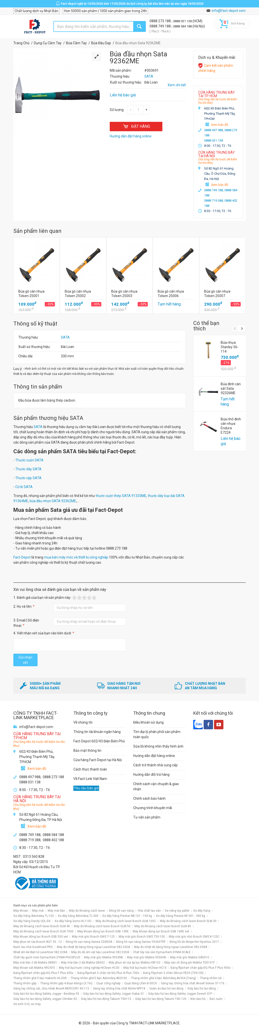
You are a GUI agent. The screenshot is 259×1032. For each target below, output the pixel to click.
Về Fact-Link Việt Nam (90, 779)
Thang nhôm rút (211, 978)
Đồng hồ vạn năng (121, 910)
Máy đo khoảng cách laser (87, 910)
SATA (65, 337)
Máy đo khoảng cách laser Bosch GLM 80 (162, 926)
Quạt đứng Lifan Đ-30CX (140, 983)
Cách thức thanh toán (90, 769)
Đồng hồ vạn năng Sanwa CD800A (89, 942)
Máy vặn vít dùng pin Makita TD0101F (189, 962)
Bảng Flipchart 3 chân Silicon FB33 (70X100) (173, 973)
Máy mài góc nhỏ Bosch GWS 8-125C (194, 936)
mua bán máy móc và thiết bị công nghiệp (76, 557)
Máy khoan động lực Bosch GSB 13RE (103, 931)
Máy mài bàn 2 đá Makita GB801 (35, 962)
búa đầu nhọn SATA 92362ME (53, 501)
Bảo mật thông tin (87, 750)
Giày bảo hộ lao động (201, 988)
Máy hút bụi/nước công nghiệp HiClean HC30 (89, 967)
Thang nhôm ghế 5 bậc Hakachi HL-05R (40, 978)
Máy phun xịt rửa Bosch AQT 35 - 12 (37, 942)
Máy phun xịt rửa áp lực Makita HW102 (134, 962)
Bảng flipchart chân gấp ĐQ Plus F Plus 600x (43, 973)
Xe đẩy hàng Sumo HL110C (73, 921)
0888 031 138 (183, 21)
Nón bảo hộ (198, 999)
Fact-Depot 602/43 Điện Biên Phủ (99, 741)
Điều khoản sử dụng (148, 722)
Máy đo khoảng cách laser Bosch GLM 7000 (43, 931)
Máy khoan (20, 910)
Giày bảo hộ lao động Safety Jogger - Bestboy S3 (46, 993)
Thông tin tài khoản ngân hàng (97, 732)
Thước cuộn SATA (29, 460)
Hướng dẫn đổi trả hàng (151, 774)
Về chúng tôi (82, 722)
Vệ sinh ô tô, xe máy (27, 1004)
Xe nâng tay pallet (177, 910)
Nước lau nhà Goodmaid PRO (33, 947)
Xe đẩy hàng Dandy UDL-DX (32, 921)
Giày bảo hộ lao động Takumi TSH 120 (160, 999)
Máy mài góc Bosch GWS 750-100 (142, 936)
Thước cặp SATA (28, 478)
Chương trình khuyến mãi (152, 808)
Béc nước (216, 999)
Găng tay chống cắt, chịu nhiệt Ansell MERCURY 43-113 (51, 988)
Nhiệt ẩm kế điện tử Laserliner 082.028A (40, 952)
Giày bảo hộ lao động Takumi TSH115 (106, 999)
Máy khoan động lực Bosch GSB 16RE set (161, 931)
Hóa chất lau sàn (149, 910)
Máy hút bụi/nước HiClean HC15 (145, 967)
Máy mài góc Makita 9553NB (103, 957)
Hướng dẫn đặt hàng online (154, 756)
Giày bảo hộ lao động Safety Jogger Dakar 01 (113, 993)
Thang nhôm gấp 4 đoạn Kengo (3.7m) (66, 983)
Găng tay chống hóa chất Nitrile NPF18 (119, 988)
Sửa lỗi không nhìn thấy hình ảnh (158, 746)
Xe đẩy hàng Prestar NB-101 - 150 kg (127, 916)
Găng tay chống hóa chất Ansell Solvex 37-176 (192, 983)
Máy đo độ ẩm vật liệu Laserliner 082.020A (100, 952)
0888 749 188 (161, 26)
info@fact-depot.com (229, 11)
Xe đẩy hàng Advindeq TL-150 (33, 916)
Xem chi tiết (177, 85)
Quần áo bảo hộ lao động (166, 988)
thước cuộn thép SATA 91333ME (121, 496)
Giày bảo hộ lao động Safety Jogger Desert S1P (180, 993)
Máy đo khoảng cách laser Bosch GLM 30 (188, 921)
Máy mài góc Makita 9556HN (146, 957)
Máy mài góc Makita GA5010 (189, 957)
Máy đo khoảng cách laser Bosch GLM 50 (102, 926)
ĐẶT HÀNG (136, 126)
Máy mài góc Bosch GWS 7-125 (93, 936)
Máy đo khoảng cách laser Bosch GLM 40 (41, 926)
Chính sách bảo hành (149, 798)
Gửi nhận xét (25, 660)
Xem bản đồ (219, 125)
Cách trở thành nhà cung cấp (155, 765)
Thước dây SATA (28, 469)
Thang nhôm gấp (24, 983)
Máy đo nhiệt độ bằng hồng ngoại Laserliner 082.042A (93, 947)
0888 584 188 (183, 26)
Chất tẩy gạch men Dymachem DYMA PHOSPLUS (46, 957)
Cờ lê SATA (24, 487)
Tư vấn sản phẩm (146, 817)
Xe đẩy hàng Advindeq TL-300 (78, 916)
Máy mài (38, 910)
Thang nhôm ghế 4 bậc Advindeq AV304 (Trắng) (163, 978)
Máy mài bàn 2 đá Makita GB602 (83, 962)
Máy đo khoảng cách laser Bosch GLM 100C (126, 921)
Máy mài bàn (56, 910)
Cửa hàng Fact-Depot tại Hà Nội (97, 760)
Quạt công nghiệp (108, 983)
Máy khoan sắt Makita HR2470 (34, 967)
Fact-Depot (22, 557)
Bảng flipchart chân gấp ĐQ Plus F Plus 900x (201, 967)
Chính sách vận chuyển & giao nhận (156, 786)
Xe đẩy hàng (201, 910)
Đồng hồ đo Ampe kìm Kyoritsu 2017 (194, 942)
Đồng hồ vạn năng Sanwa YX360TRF (141, 942)
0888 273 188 (161, 21)
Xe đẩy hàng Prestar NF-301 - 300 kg (180, 916)
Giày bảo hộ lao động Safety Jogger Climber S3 (45, 999)
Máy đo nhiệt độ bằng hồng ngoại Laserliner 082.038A (170, 947)
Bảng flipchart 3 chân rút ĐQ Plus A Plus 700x (108, 973)
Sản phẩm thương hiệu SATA (48, 418)
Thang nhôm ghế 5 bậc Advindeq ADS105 (99, 978)
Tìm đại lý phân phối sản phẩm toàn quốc (156, 734)
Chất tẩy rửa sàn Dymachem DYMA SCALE (162, 952)
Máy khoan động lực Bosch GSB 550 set (40, 936)
